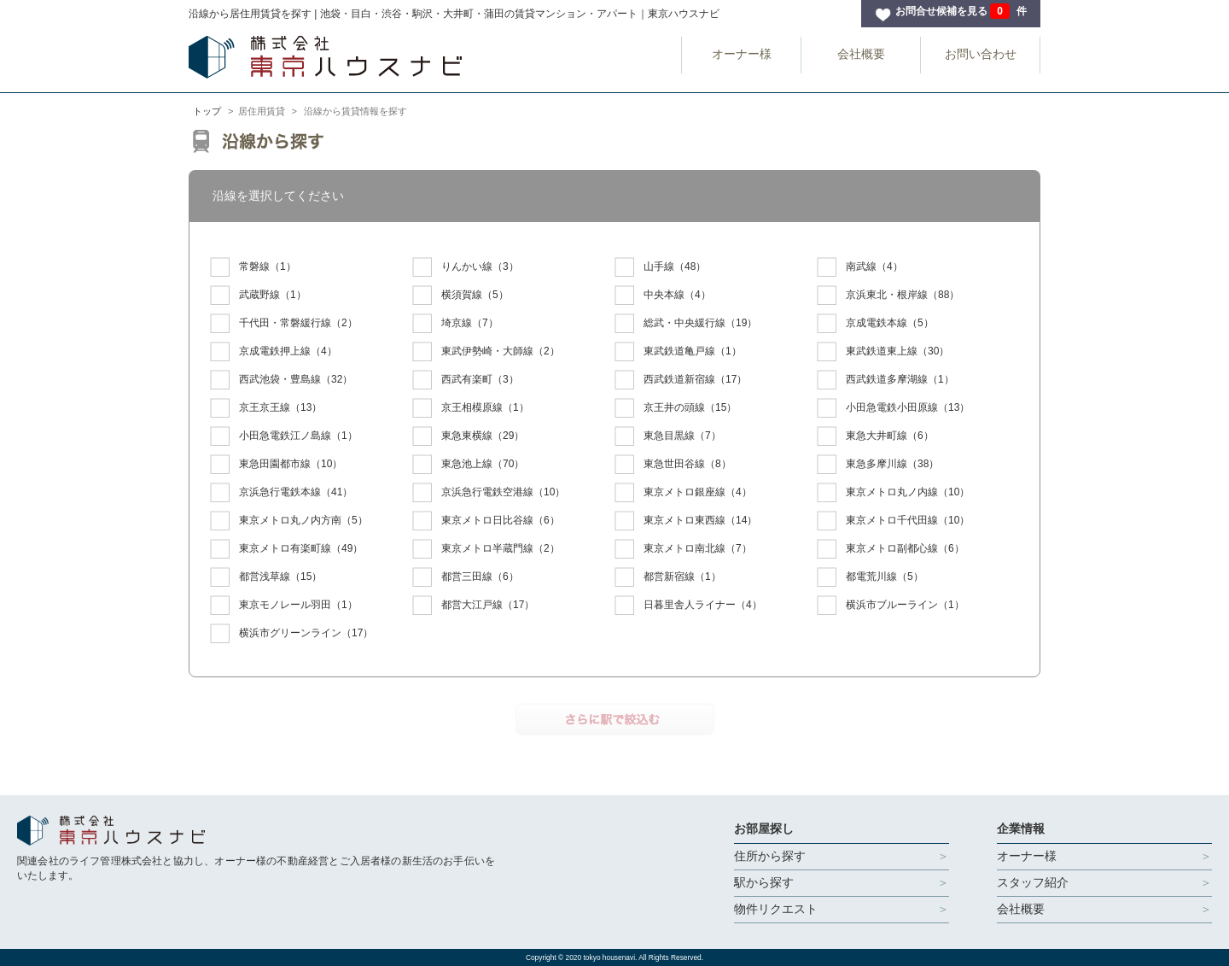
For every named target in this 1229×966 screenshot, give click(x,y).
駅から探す (764, 882)
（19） (685, 323)
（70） (468, 464)
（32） (281, 379)
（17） (680, 379)
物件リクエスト (776, 909)
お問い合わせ (980, 54)
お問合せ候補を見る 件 (961, 11)
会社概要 (861, 54)
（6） (875, 436)
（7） (455, 323)
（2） (284, 323)
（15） (675, 408)
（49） (286, 549)
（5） (460, 295)
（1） (253, 267)
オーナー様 (742, 54)
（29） (468, 436)
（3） (465, 267)
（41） (281, 492)
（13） (266, 408)
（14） (685, 520)
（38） (878, 464)
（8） (672, 464)
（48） (660, 267)
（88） (888, 295)
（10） (276, 464)
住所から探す (770, 856)
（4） (860, 267)
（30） (883, 351)
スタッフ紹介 (1033, 882)
